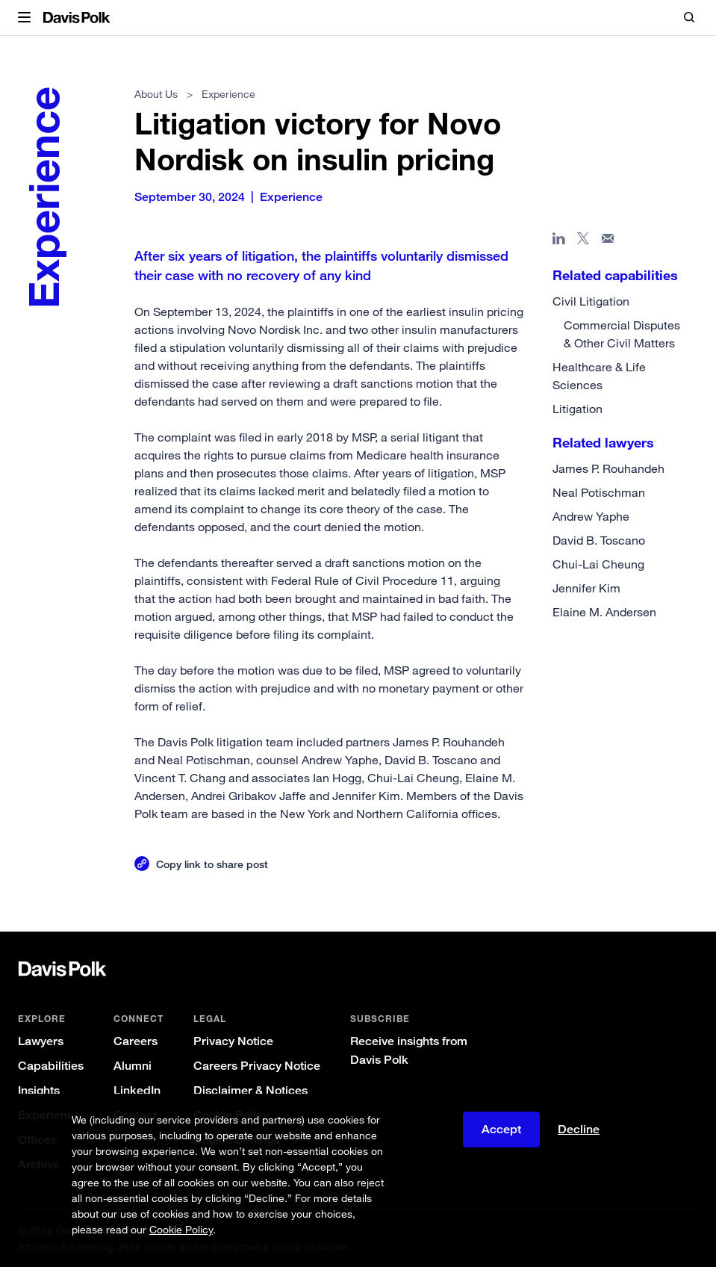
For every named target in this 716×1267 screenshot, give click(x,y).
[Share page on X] (583, 241)
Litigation (577, 408)
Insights (39, 1090)
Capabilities (51, 1066)
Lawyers (40, 1041)
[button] (24, 18)
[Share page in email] (608, 241)
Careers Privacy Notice (256, 1066)
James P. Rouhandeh (608, 468)
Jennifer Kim (586, 587)
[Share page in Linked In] (558, 241)
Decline (579, 1129)
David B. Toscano (598, 540)
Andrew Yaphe (590, 516)
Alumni (132, 1066)
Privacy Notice (233, 1041)
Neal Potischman (598, 492)
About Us (156, 93)
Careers (135, 1041)
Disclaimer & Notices (250, 1090)
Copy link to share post (212, 864)
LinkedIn (137, 1090)
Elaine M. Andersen (604, 611)
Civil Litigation (590, 301)
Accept (501, 1129)
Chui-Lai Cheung (598, 564)
